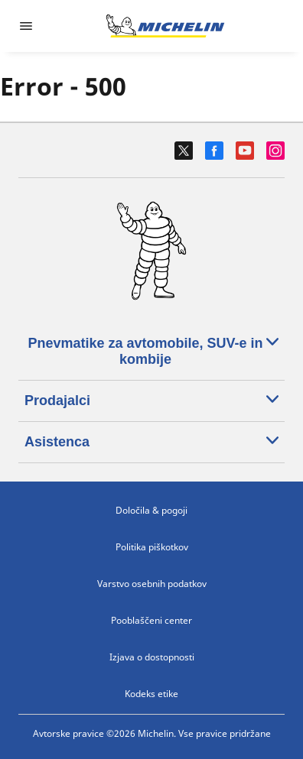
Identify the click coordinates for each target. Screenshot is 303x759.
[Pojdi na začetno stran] (165, 26)
